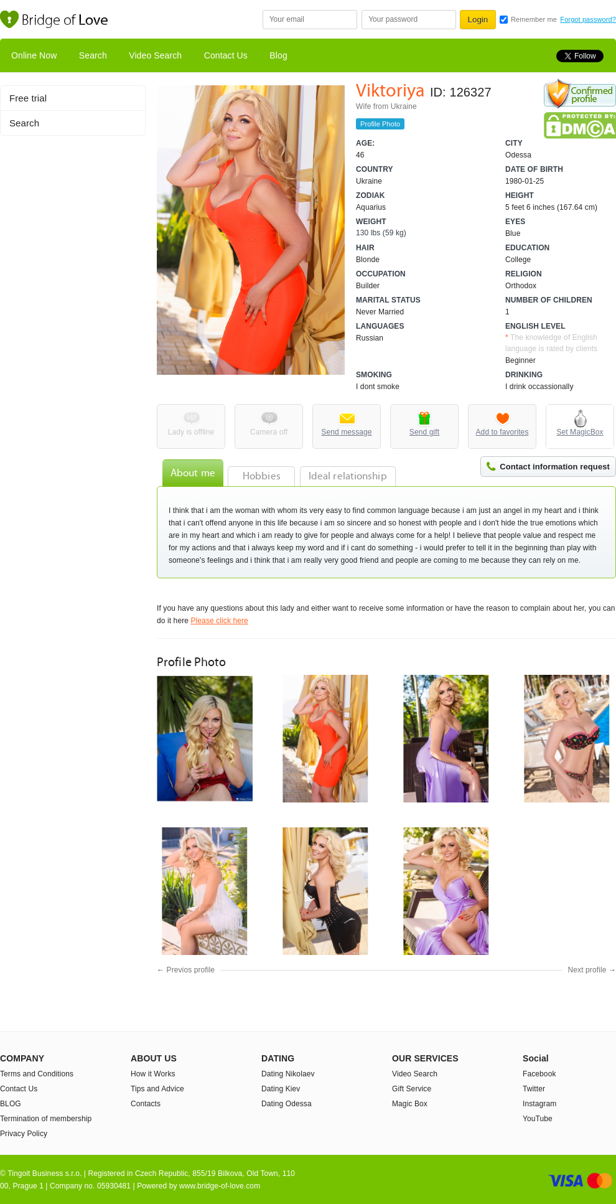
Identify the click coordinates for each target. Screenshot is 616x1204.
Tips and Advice (157, 1088)
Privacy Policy (23, 1133)
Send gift (424, 432)
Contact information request (555, 466)
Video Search (155, 55)
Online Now (34, 55)
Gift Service (411, 1088)
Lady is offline (191, 432)
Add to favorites (502, 432)
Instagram (539, 1103)
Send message (346, 432)
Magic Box (409, 1103)
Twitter (534, 1088)
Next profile (587, 970)
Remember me (534, 19)
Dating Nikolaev (288, 1074)
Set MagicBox (579, 432)
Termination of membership (45, 1118)
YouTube (538, 1118)
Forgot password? (588, 19)
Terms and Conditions (36, 1074)
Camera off (268, 432)
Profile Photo (380, 124)
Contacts (146, 1103)
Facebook (539, 1074)
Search (93, 55)
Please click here (219, 620)
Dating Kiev (280, 1088)
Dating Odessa (286, 1103)
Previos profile (191, 970)
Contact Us (226, 55)
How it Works (153, 1074)
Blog (278, 55)
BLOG (10, 1103)
